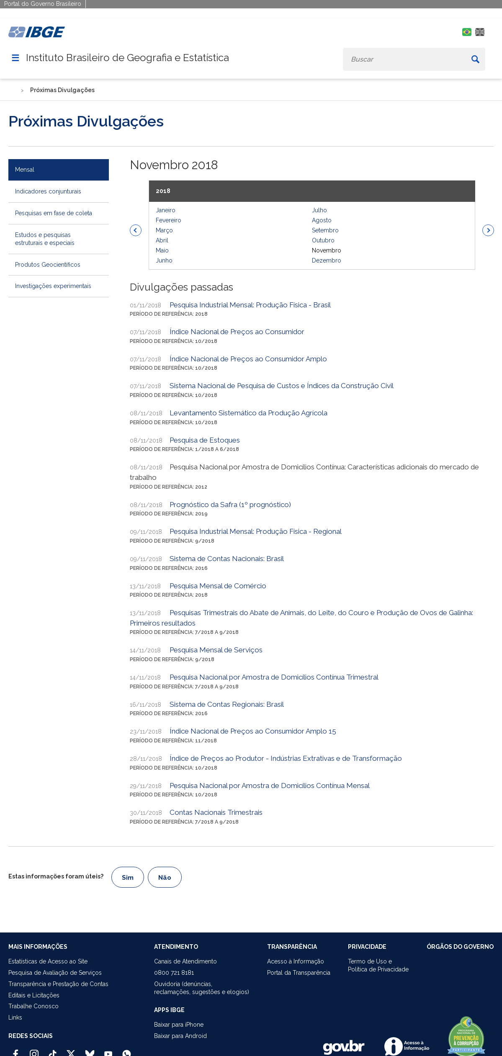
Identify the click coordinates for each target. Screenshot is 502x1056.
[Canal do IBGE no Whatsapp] (126, 1050)
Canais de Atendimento (185, 961)
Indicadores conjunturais (48, 191)
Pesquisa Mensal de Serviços (216, 650)
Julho (319, 210)
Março (164, 230)
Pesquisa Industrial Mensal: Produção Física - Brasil (250, 305)
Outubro (323, 240)
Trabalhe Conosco (33, 1006)
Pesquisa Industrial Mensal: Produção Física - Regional (256, 531)
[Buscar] (475, 59)
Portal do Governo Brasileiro (42, 3)
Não (164, 877)
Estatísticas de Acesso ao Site (48, 961)
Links (15, 1017)
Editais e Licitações (33, 995)
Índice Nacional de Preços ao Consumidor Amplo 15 (253, 731)
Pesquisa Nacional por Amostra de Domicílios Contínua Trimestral (274, 677)
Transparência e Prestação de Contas (58, 984)
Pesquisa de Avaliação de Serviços (55, 972)
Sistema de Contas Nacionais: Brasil (227, 558)
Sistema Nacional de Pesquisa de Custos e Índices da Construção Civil (282, 385)
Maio (162, 250)
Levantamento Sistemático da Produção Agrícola (248, 413)
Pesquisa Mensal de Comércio (218, 586)
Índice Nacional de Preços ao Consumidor (237, 331)
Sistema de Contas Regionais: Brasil (227, 704)
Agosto (322, 220)
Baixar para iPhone (178, 1024)
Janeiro (165, 210)
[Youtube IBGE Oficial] (108, 1050)
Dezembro (326, 260)
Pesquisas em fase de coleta (53, 213)
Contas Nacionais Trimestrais (216, 812)
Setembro (325, 230)
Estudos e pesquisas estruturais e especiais (45, 239)
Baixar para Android (180, 1036)
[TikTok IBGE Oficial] (52, 1050)
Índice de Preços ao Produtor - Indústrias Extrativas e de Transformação (286, 758)
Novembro (326, 250)
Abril (162, 240)
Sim (128, 877)
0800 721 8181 (174, 972)
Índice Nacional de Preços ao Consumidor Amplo (248, 359)
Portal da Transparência (298, 972)
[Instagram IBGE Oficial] (34, 1050)
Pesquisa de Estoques (205, 440)
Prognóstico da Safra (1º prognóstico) (230, 504)
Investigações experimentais (53, 286)
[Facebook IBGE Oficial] (15, 1050)
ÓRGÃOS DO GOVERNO (460, 946)
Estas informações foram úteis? (55, 876)
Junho (164, 260)
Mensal (24, 169)
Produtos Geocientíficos (47, 264)
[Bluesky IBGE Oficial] (89, 1050)
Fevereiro (168, 220)
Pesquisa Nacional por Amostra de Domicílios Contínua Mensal (270, 785)
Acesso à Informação (295, 961)
